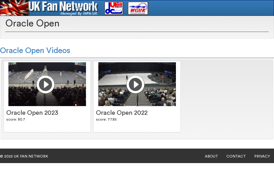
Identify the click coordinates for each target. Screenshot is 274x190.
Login (232, 23)
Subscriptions (256, 23)
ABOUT (211, 156)
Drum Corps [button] (174, 23)
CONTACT (236, 156)
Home (149, 23)
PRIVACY (262, 156)
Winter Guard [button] (207, 23)
